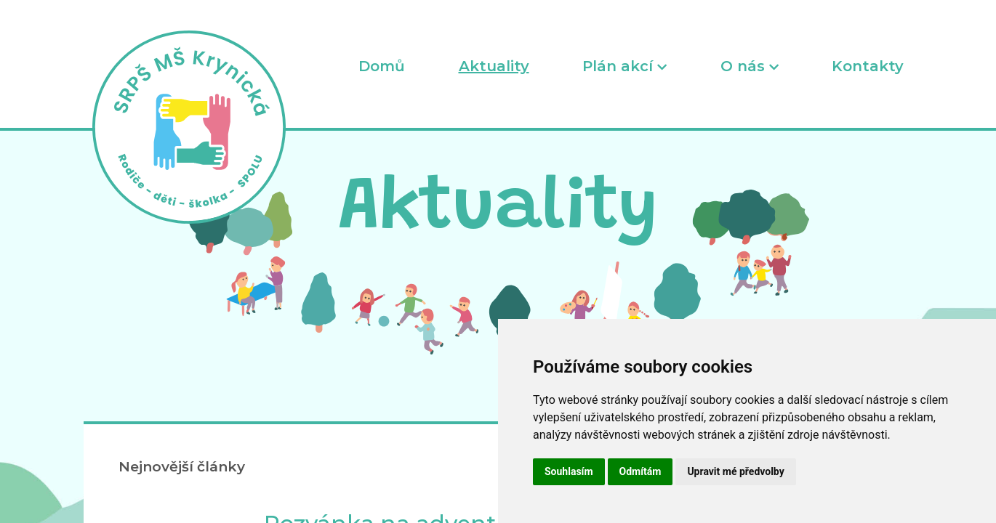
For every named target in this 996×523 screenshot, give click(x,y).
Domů (381, 66)
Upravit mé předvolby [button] (735, 471)
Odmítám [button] (640, 471)
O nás (749, 66)
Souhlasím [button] (569, 471)
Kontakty (868, 66)
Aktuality (494, 66)
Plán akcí (624, 66)
